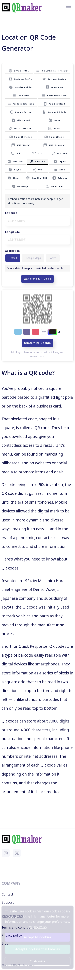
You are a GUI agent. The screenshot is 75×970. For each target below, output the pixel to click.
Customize (37, 961)
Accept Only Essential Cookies (37, 949)
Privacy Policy (37, 927)
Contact (7, 894)
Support (8, 902)
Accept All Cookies (37, 937)
